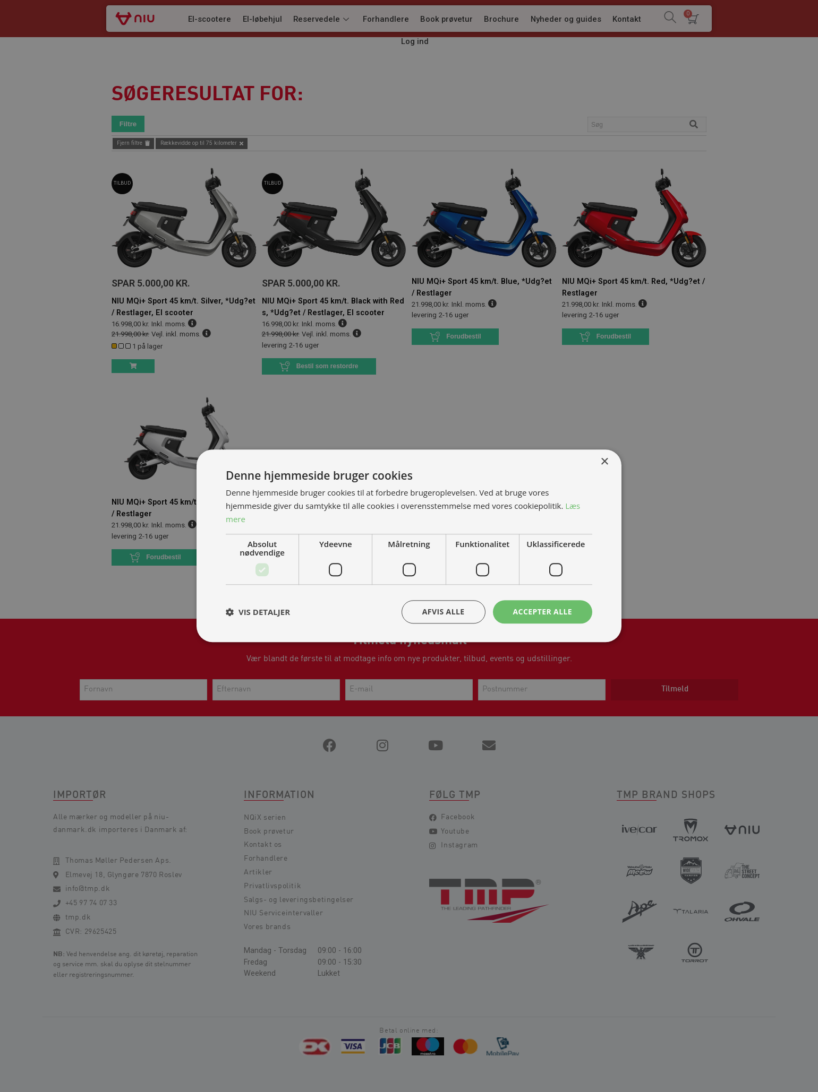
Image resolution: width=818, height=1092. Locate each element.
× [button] (604, 462)
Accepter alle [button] (542, 611)
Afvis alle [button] (443, 611)
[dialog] (409, 546)
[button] (258, 612)
